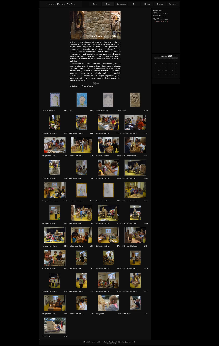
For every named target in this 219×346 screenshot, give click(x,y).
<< (155, 56)
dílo (89, 342)
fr (132, 342)
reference (95, 342)
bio (100, 342)
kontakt (122, 342)
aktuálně (116, 342)
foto (85, 342)
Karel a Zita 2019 (161, 20)
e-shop (109, 342)
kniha (104, 342)
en (130, 342)
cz (127, 342)
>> (177, 56)
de (135, 342)
